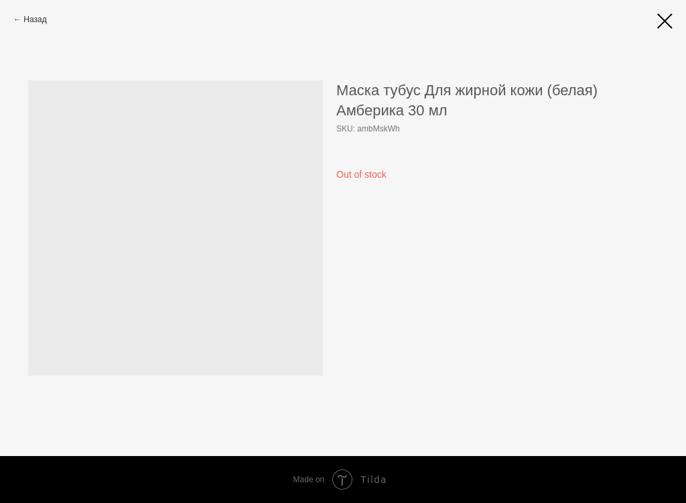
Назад (34, 19)
